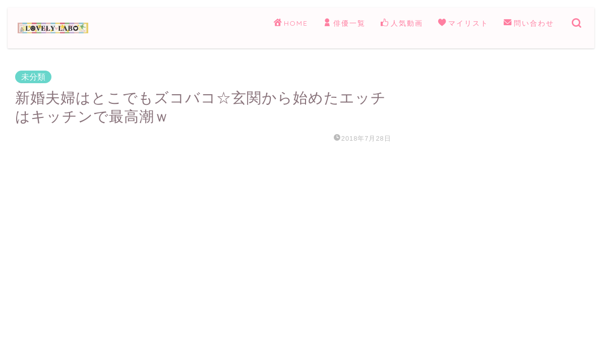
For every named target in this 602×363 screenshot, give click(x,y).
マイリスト (463, 23)
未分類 (33, 77)
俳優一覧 (344, 23)
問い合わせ (529, 23)
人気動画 (402, 23)
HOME (291, 23)
